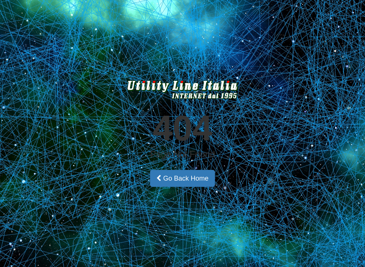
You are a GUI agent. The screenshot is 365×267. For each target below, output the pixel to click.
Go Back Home (182, 178)
